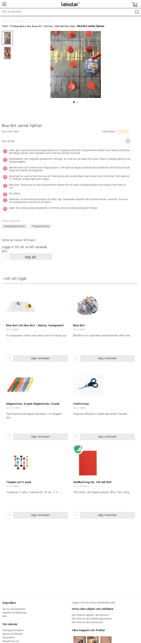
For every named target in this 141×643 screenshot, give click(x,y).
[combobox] (70, 12)
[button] (74, 102)
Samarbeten (8, 638)
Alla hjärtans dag (65, 26)
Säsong (48, 26)
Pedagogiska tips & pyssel (26, 26)
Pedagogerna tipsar (14, 226)
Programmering (41, 226)
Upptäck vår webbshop (14, 613)
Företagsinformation (13, 630)
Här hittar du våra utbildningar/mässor (92, 619)
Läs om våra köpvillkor (13, 609)
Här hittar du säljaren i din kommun (90, 615)
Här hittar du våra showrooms (87, 622)
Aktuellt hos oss (10, 641)
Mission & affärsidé (12, 634)
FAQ (4, 616)
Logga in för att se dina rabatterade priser (93, 603)
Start (5, 26)
